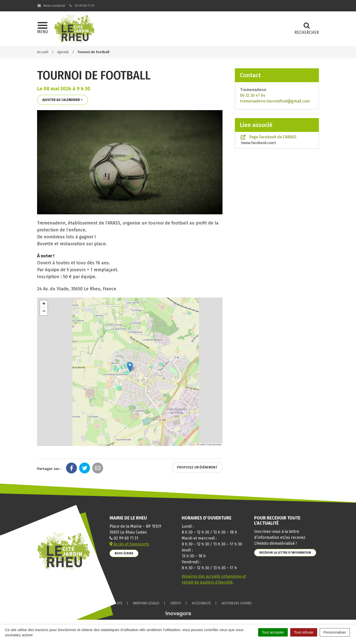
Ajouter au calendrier (62, 100)
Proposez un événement (197, 467)
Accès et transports (129, 544)
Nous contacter (51, 5)
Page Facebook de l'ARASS (268, 140)
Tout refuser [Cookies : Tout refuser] (303, 632)
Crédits (175, 603)
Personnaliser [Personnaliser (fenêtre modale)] (334, 632)
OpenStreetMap (214, 444)
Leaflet (201, 444)
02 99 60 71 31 (81, 5)
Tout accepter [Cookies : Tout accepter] (273, 632)
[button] (130, 367)
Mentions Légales (146, 603)
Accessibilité (201, 603)
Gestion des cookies (237, 603)
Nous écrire (124, 553)
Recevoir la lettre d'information (285, 552)
